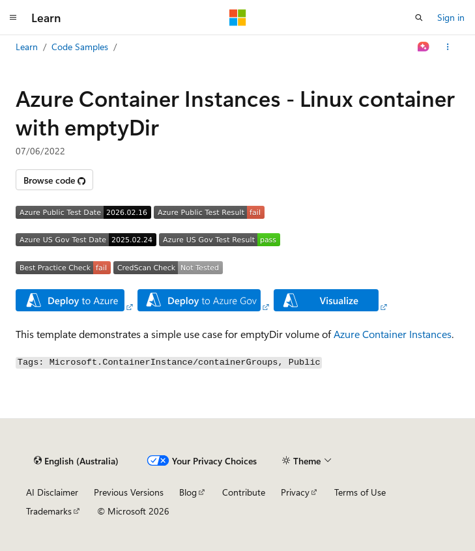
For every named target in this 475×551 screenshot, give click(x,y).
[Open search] (419, 17)
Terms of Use (360, 492)
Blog (188, 492)
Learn (27, 46)
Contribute (243, 492)
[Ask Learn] (424, 46)
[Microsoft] (237, 17)
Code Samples (79, 46)
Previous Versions (129, 492)
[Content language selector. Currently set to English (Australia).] (76, 460)
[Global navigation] (13, 17)
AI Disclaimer (52, 492)
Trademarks (49, 511)
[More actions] (448, 46)
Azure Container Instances (393, 334)
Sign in (451, 17)
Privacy (295, 492)
